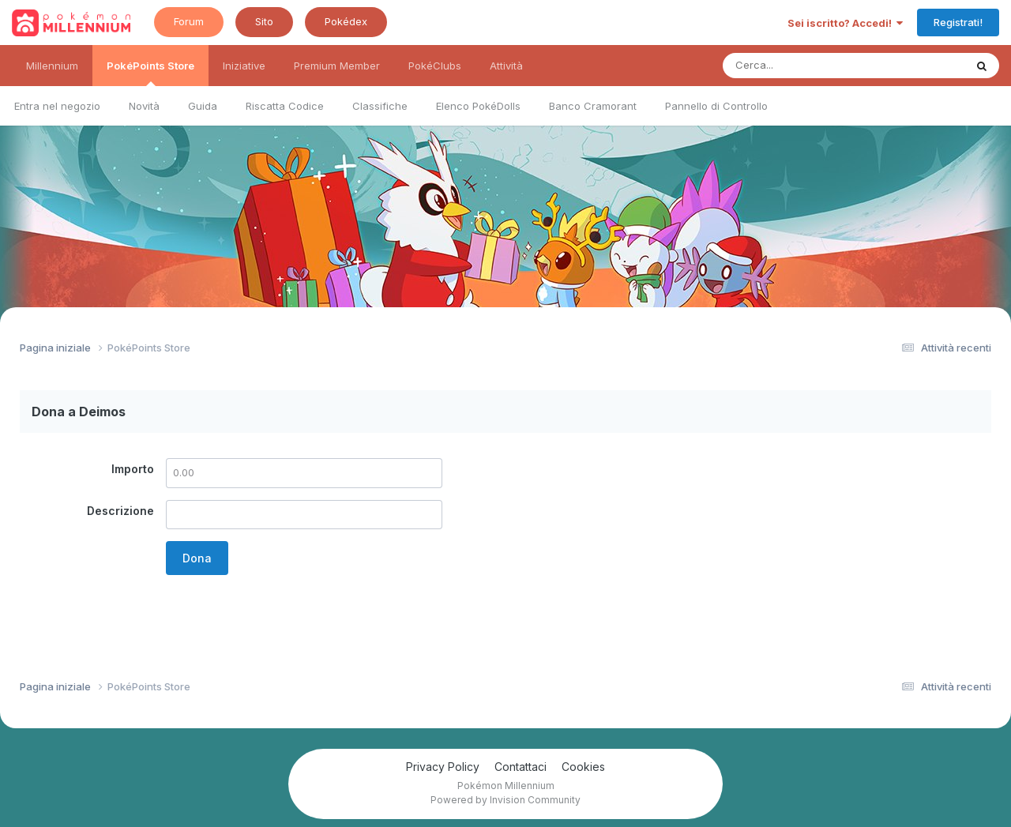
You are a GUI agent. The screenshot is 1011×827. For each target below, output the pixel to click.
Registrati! (958, 22)
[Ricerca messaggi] (807, 65)
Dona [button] (197, 558)
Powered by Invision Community (505, 800)
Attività (506, 65)
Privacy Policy (442, 766)
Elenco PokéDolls (478, 106)
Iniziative (244, 65)
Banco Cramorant (593, 106)
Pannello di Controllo (716, 106)
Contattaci (520, 766)
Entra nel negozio (57, 106)
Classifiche (380, 106)
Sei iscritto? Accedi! (845, 23)
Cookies (583, 766)
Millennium (52, 65)
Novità (144, 106)
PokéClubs (434, 65)
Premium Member (337, 65)
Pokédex (346, 21)
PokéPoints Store (150, 72)
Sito (264, 21)
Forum (189, 21)
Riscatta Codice (285, 106)
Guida (202, 106)
